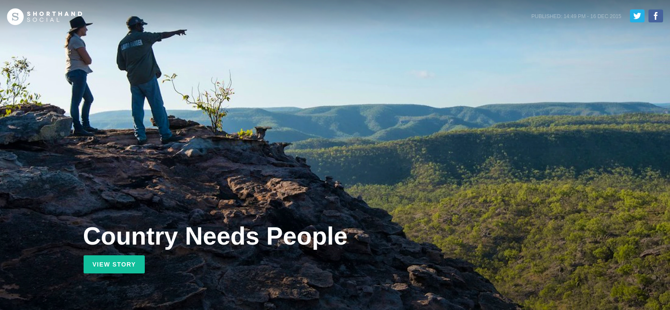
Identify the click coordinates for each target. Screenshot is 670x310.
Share (656, 16)
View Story (114, 264)
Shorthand (44, 17)
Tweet (637, 16)
